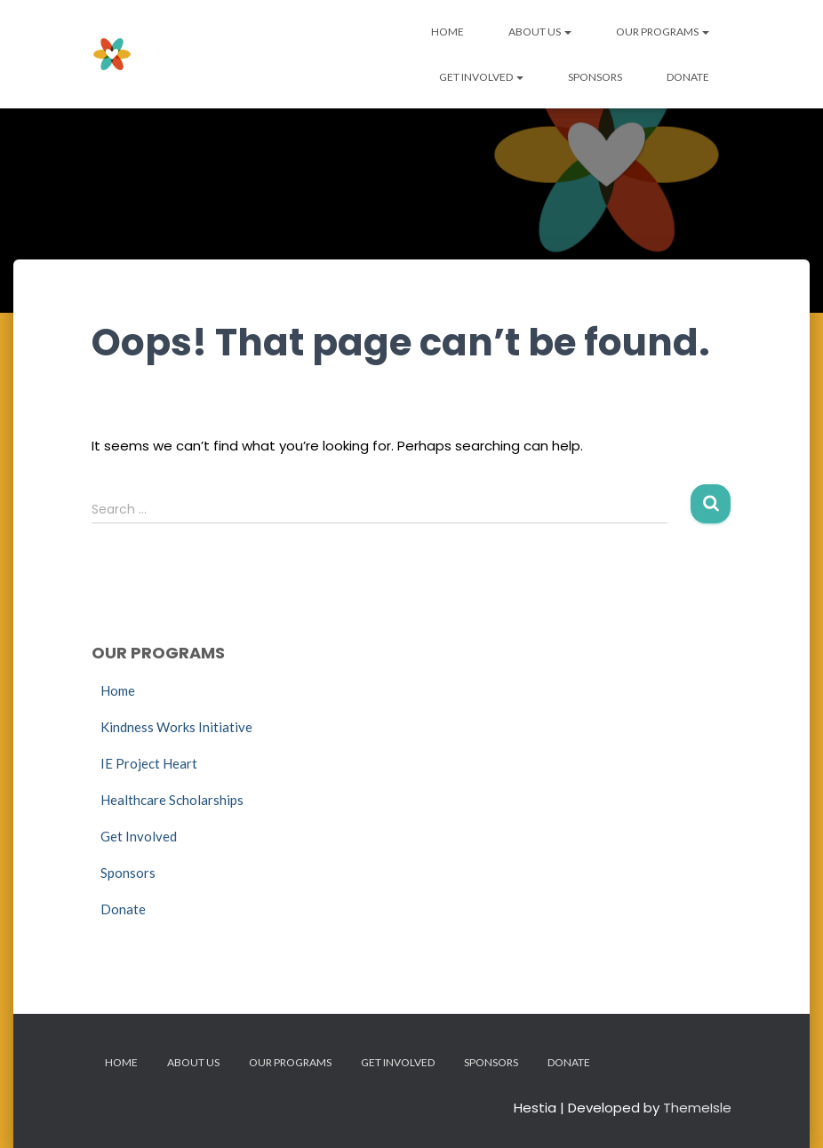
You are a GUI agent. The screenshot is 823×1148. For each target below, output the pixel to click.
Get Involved (481, 77)
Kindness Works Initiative (176, 727)
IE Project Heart (148, 763)
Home (447, 31)
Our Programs (662, 31)
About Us (539, 31)
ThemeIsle (697, 1107)
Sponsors (595, 77)
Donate (688, 77)
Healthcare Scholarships (172, 800)
